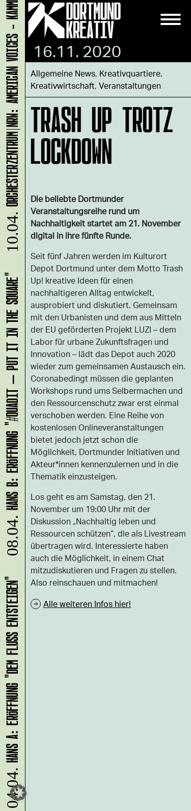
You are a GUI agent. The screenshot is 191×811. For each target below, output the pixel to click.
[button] (18, 792)
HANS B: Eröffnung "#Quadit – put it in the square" (10, 414)
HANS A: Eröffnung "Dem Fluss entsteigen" (10, 689)
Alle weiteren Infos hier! (87, 603)
